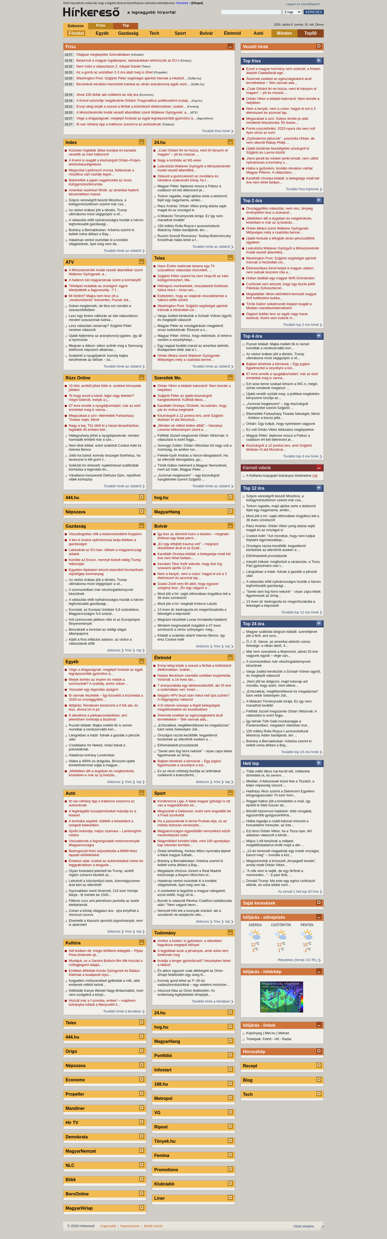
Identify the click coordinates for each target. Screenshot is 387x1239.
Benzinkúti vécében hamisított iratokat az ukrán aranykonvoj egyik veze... (133, 84)
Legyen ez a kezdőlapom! (303, 4)
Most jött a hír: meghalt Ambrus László (187, 604)
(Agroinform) (205, 118)
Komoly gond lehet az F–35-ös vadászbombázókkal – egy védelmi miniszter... (193, 983)
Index (71, 142)
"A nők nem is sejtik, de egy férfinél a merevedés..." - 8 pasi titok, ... (274, 873)
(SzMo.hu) (194, 78)
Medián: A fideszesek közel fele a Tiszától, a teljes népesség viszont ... (280, 783)
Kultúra (73, 943)
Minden (284, 33)
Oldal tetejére (303, 1226)
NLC (70, 1165)
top (139, 650)
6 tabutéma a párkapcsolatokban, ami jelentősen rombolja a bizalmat (98, 717)
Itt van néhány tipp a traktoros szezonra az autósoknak (119, 124)
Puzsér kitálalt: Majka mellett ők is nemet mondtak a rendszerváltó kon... (277, 346)
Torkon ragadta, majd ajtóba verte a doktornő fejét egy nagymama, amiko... (281, 508)
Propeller (75, 1094)
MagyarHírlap (79, 1208)
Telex (71, 1023)
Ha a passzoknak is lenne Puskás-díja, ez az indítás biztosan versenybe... (192, 823)
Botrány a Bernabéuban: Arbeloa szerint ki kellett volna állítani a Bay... (279, 743)
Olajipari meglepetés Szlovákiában (103, 54)
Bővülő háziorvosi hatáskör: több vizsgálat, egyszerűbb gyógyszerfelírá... (279, 813)
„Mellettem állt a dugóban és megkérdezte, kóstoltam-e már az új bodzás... (279, 220)
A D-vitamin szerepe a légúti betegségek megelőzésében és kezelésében (188, 707)
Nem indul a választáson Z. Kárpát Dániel (109, 66)
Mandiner (75, 1108)
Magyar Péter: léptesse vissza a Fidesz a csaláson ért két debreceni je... (278, 437)
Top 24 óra (253, 624)
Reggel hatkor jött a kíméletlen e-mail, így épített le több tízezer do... (278, 803)
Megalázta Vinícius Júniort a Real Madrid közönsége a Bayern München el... (189, 873)
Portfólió (163, 1055)
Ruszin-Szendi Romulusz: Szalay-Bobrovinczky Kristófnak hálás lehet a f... (194, 238)
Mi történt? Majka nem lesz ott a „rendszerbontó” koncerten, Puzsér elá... (100, 298)
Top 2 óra (252, 200)
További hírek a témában (122, 1011)
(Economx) (146, 94)
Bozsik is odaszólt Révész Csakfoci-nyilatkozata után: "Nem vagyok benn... (194, 903)
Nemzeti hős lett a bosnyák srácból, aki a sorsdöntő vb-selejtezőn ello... (189, 913)
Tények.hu (164, 1141)
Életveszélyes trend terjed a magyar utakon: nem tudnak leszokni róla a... (280, 270)
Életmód (232, 33)
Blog (248, 1080)
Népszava (75, 512)
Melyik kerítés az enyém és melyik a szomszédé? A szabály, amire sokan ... (99, 681)
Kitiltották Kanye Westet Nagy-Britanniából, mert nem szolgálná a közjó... (106, 993)
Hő (277, 1039)
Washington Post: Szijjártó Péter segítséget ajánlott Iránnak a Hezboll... (132, 78)
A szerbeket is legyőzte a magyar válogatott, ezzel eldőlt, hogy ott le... (191, 893)
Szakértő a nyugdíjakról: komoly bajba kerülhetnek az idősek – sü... (98, 358)
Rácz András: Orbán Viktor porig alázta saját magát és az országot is (280, 528)
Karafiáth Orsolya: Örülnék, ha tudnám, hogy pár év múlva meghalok (192, 408)
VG (157, 1112)
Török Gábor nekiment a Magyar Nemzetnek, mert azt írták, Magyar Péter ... (192, 467)
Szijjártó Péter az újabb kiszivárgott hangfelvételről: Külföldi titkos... (184, 398)
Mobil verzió (153, 1226)
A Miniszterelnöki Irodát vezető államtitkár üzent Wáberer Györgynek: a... (133, 112)
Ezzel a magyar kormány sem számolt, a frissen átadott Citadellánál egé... (283, 71)
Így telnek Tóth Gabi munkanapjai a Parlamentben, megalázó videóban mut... (278, 723)
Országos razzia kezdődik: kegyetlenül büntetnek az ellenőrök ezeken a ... (276, 548)
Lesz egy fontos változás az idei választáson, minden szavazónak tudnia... (103, 318)
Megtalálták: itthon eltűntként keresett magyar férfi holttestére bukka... (281, 296)
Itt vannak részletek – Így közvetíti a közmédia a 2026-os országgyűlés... (106, 697)
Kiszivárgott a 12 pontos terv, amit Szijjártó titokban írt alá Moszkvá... (279, 447)
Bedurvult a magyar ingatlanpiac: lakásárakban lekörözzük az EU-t (128, 60)
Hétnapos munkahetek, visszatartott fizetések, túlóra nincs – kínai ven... (193, 288)
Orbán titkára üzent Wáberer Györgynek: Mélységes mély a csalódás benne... (277, 230)
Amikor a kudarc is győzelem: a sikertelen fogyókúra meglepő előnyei (189, 943)
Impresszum (129, 1226)
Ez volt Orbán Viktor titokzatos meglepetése (280, 430)
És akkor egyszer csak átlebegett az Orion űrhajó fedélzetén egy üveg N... (190, 973)
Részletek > (183, 3)
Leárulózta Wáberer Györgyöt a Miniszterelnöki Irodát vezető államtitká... (282, 250)
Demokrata (77, 1137)
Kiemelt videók (257, 467)
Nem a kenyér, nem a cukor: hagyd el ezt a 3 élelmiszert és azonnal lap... (281, 111)
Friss (100, 25)
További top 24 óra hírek (300, 752)
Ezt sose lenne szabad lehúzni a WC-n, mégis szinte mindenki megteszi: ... (281, 386)
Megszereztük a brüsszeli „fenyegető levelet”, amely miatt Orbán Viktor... (281, 863)
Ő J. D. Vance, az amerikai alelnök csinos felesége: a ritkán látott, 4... (278, 644)
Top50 (310, 33)
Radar (287, 1039)
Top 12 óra (253, 488)
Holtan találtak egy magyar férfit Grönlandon (280, 278)
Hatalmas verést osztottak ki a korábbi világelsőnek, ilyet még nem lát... (98, 242)
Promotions (166, 1169)
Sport (180, 33)
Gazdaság (128, 33)
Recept (250, 1066)
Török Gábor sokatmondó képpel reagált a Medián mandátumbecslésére (279, 306)
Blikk (71, 1179)
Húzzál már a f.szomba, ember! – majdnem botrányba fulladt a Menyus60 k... (102, 1002)
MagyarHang (167, 512)
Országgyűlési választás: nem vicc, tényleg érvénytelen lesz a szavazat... (279, 210)
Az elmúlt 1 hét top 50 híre (298, 891)
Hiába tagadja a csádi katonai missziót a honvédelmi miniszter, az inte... (277, 823)
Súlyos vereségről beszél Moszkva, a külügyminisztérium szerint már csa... (275, 498)
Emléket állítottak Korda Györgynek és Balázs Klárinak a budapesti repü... (104, 973)
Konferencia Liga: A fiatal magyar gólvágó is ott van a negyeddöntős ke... (193, 803)
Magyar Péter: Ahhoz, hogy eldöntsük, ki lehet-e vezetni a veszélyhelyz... (194, 338)
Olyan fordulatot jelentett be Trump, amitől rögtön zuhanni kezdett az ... (101, 873)
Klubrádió (164, 1184)
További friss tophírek (302, 189)
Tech (154, 33)
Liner (159, 1198)
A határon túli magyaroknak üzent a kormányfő (105, 280)
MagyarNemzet (81, 1151)
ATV (70, 262)
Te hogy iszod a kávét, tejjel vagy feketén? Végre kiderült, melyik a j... (101, 398)
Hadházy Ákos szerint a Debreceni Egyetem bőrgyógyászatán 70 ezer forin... (280, 793)
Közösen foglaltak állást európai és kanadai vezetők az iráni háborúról (102, 152)
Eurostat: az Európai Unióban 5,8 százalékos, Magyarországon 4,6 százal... (104, 612)
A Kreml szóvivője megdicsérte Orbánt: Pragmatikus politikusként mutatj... (133, 100)
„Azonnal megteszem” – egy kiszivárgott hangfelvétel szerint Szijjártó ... (277, 406)
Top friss (252, 61)
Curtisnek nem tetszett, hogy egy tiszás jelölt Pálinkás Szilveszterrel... (280, 286)
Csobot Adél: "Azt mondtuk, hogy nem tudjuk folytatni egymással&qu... (280, 538)
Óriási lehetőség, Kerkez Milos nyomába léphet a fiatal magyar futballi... (194, 853)
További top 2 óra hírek (301, 325)
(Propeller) (160, 72)
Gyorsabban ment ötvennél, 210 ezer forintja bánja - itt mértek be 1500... (103, 893)
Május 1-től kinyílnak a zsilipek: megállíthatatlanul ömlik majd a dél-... (275, 843)
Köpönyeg (254, 1033)
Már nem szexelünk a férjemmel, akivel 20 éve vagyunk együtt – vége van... (282, 653)
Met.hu (270, 1033)
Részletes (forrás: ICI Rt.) (297, 960)
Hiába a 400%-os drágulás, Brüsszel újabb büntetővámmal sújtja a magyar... (102, 763)
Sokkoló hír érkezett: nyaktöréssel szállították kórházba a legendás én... (104, 467)
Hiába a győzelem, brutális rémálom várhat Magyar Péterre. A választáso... (279, 170)
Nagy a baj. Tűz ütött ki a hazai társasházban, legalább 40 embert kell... (104, 427)
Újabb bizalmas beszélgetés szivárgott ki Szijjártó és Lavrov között (277, 150)
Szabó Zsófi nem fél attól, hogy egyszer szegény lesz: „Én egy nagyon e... (188, 586)
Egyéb (102, 33)
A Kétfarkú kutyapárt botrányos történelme (279, 476)
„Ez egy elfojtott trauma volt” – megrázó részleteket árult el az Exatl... (187, 546)
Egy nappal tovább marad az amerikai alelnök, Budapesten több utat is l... (193, 348)
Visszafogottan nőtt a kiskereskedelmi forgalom (105, 534)
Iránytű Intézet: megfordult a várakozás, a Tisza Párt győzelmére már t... (283, 564)
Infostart (162, 1070)
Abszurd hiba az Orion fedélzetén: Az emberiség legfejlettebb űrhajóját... (186, 993)
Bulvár (206, 33)
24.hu (160, 142)
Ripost (161, 1127)
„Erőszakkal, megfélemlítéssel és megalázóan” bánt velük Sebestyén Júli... (282, 693)
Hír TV (72, 1122)
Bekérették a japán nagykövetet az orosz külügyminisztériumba (100, 182)
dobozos (113, 650)
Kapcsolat (108, 1226)
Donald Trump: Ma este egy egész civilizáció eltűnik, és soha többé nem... (280, 883)
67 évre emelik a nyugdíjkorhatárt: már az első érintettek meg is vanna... (282, 376)
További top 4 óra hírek (301, 456)
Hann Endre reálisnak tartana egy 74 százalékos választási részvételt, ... (185, 268)
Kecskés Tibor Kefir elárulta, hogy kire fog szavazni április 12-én (189, 566)
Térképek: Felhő (258, 1039)
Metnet (283, 1033)
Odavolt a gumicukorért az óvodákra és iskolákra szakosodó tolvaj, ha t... (187, 178)
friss (128, 650)
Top (125, 25)
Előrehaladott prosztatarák (266, 556)
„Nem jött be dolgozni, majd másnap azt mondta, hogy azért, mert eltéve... (277, 683)
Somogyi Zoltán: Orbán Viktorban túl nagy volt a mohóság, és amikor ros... (194, 447)
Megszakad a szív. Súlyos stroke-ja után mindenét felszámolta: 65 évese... (277, 121)
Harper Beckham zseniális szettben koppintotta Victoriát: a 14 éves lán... (193, 677)
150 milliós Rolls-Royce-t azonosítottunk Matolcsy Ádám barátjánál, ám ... (277, 733)
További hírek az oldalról (122, 251)
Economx (75, 1080)
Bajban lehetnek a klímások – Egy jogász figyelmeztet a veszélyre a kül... (278, 366)
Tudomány (165, 933)
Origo (71, 1051)
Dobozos (76, 26)
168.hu (161, 1084)
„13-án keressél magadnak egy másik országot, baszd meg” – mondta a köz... (283, 853)
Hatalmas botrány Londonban (92, 755)
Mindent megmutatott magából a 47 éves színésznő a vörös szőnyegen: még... (189, 627)
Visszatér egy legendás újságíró (93, 689)
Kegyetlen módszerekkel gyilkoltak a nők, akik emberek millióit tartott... (104, 983)
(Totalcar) (168, 124)
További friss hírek (216, 131)
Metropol (163, 1098)
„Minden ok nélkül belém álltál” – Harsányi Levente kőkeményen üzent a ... (189, 427)
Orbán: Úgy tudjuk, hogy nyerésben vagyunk (280, 424)
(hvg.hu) (196, 100)
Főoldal (76, 33)
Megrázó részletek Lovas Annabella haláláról (192, 619)
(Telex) (146, 66)
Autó (258, 33)
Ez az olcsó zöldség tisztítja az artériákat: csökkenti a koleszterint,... (189, 773)
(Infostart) (137, 54)
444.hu (72, 497)
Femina (161, 1155)
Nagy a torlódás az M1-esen (179, 160)
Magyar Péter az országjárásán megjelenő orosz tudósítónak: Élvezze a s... (190, 328)
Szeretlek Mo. (168, 378)
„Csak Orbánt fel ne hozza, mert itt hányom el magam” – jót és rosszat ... (281, 91)
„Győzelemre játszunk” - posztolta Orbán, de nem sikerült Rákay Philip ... (280, 140)
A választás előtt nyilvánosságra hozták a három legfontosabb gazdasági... (283, 584)
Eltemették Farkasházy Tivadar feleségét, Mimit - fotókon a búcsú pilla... (283, 416)
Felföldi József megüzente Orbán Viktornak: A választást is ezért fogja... (281, 713)
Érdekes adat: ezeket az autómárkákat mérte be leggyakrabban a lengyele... (106, 863)
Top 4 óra (252, 336)
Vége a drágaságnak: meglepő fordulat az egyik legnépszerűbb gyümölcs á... (136, 118)
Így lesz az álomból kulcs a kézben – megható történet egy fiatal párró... (193, 536)
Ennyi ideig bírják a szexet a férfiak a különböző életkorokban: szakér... (131, 106)
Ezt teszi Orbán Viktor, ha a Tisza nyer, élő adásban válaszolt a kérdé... (279, 833)
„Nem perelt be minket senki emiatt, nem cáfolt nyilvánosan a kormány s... (282, 160)
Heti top (251, 763)
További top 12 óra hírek (300, 612)
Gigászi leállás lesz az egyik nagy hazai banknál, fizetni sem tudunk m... (276, 316)
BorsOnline (77, 1194)
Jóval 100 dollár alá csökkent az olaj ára (107, 95)
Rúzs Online (78, 378)
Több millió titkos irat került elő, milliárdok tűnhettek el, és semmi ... (278, 773)
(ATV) (194, 112)
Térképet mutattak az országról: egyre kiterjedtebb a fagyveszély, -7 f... (98, 288)
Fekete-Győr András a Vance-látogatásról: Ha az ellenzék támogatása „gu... (192, 457)
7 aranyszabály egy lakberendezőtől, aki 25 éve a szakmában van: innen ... (194, 687)
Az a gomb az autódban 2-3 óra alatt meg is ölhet (115, 72)
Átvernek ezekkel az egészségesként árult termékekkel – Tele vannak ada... (278, 81)
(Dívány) (186, 60)
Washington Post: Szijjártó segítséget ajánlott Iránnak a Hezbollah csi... (281, 260)
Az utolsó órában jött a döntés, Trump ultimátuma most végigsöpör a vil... (275, 356)
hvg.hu (161, 497)
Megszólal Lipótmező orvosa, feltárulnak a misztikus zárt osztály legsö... (101, 172)
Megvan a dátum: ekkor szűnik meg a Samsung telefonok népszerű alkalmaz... (106, 348)
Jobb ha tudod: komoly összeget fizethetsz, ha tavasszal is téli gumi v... (105, 457)
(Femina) (193, 106)
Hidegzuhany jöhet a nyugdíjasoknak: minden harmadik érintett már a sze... (104, 437)
